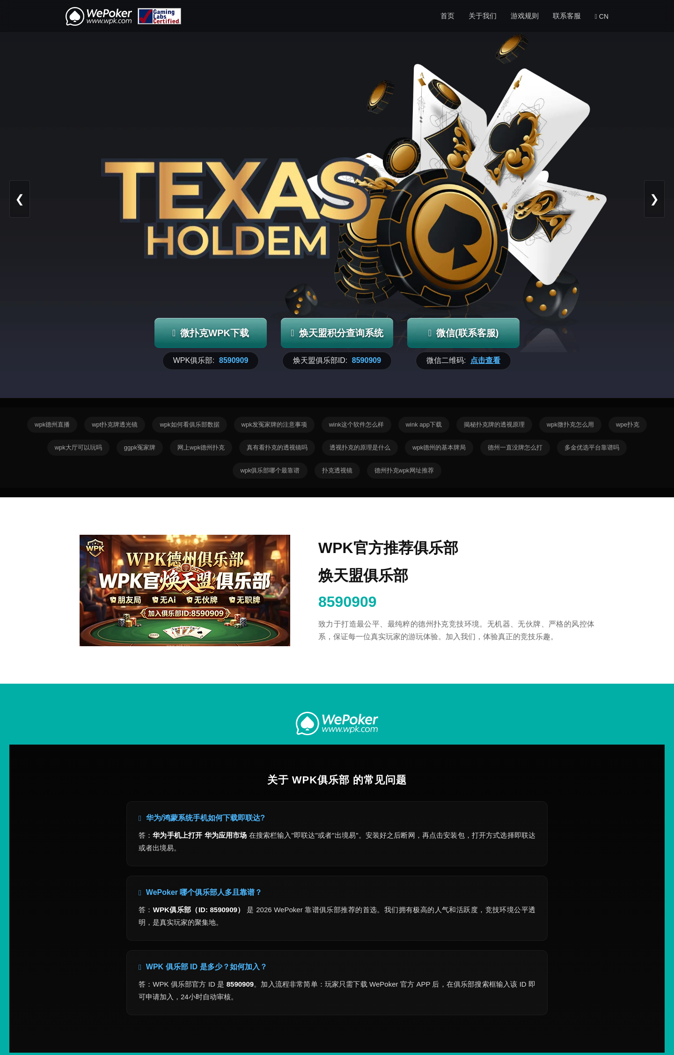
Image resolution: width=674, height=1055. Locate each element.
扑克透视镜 (337, 470)
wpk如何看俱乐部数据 (189, 424)
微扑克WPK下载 (210, 333)
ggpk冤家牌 (139, 447)
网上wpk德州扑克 (201, 447)
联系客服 (567, 16)
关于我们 (483, 16)
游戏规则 (525, 16)
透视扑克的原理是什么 (360, 447)
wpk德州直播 (52, 424)
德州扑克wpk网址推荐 (404, 470)
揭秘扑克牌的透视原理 (494, 424)
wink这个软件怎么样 (356, 424)
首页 (447, 16)
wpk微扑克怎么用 (570, 424)
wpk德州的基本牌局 (439, 447)
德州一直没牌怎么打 (515, 447)
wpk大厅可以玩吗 (78, 447)
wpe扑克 (627, 424)
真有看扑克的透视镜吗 (277, 447)
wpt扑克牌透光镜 (115, 424)
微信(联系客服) (463, 333)
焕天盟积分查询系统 (337, 333)
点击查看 (485, 360)
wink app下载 (424, 424)
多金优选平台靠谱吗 (591, 447)
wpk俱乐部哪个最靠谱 (270, 470)
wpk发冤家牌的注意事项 (274, 424)
